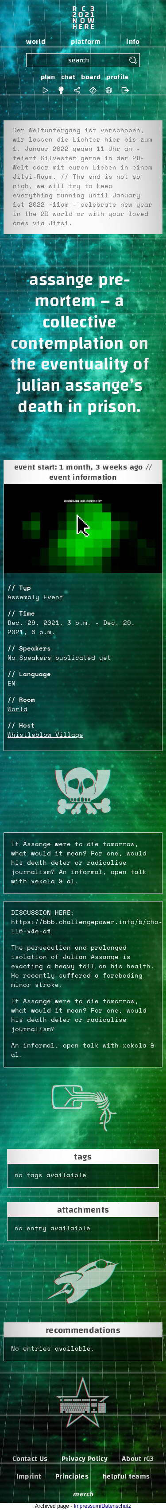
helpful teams (126, 1476)
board (90, 77)
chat (68, 77)
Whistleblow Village (45, 735)
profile (117, 77)
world (35, 41)
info (132, 41)
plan (48, 77)
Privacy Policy (84, 1458)
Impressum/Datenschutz (102, 1506)
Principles (72, 1476)
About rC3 (138, 1458)
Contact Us (29, 1458)
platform (85, 41)
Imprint (28, 1476)
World (17, 709)
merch (83, 1494)
